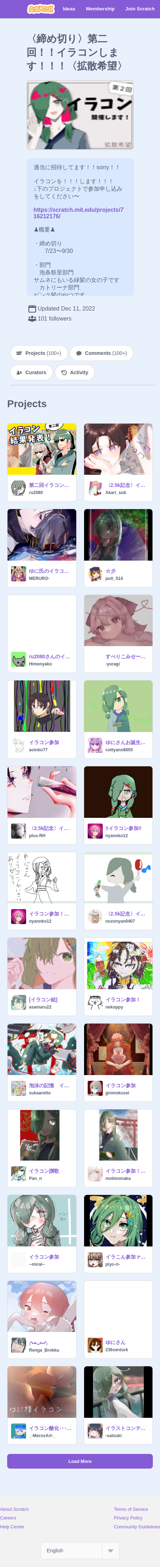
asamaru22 (40, 1007)
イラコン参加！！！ (127, 1171)
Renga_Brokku (44, 1350)
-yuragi (113, 664)
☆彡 (111, 571)
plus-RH (37, 835)
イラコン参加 (44, 742)
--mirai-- (37, 1264)
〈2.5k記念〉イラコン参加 (50, 828)
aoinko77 (38, 749)
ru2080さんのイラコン (50, 656)
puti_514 (114, 578)
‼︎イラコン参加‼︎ (124, 828)
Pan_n (35, 1178)
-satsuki (114, 1435)
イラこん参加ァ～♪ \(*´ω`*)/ (127, 1257)
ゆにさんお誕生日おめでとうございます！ (127, 742)
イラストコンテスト (127, 1428)
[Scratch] (40, 9)
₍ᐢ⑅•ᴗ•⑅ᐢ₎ (38, 1343)
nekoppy (114, 1007)
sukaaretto (40, 1092)
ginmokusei (118, 1092)
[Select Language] (80, 1550)
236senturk (117, 1349)
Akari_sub (116, 492)
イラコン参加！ (123, 999)
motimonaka (118, 1178)
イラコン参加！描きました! (50, 914)
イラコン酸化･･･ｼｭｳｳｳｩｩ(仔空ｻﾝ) (50, 1428)
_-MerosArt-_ (42, 1435)
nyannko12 (117, 835)
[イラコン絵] (43, 999)
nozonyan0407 (120, 921)
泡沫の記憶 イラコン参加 (50, 1085)
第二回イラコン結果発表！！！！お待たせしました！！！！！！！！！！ (50, 485)
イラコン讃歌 (44, 1171)
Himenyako (40, 664)
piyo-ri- (113, 1264)
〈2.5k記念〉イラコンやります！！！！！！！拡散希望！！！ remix (127, 485)
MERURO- (39, 578)
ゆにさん (116, 1342)
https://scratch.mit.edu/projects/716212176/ (79, 209)
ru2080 (36, 492)
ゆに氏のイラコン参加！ (50, 571)
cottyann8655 (119, 749)
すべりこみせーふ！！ (127, 656)
